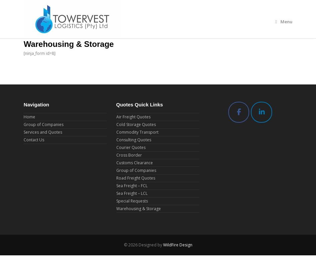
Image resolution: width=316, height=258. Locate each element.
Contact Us (34, 140)
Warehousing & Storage (138, 208)
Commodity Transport (137, 132)
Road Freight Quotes (135, 178)
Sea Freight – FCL (132, 186)
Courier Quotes (131, 147)
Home (29, 117)
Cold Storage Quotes (136, 124)
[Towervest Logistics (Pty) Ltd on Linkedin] (261, 112)
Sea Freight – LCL (132, 193)
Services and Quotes (43, 132)
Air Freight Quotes (133, 117)
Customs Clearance (134, 163)
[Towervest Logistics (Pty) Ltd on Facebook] (239, 112)
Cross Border (129, 155)
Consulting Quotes (133, 140)
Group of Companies (43, 124)
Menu (283, 22)
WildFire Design (177, 245)
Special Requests (132, 201)
